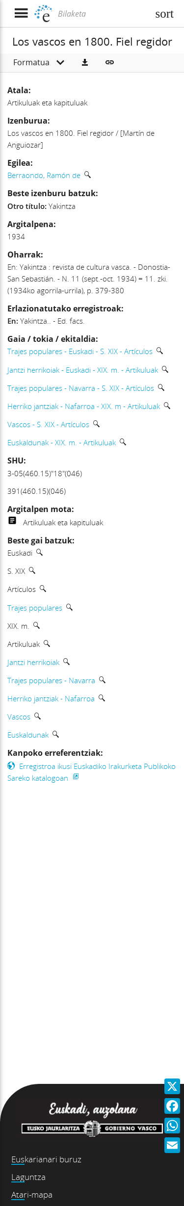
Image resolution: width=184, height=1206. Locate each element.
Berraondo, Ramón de (43, 175)
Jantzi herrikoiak (33, 662)
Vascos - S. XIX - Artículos (48, 424)
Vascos (18, 716)
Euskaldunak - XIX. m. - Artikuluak (61, 442)
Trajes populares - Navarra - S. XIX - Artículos (80, 388)
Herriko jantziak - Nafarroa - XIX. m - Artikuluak (83, 406)
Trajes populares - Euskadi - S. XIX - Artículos (80, 351)
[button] (85, 62)
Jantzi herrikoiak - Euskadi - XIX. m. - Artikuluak (82, 370)
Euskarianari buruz (46, 1159)
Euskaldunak (28, 735)
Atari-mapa (32, 1194)
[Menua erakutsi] (20, 13)
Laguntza (28, 1176)
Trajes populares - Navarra (51, 680)
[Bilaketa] (102, 13)
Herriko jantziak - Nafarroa (51, 698)
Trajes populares (34, 608)
